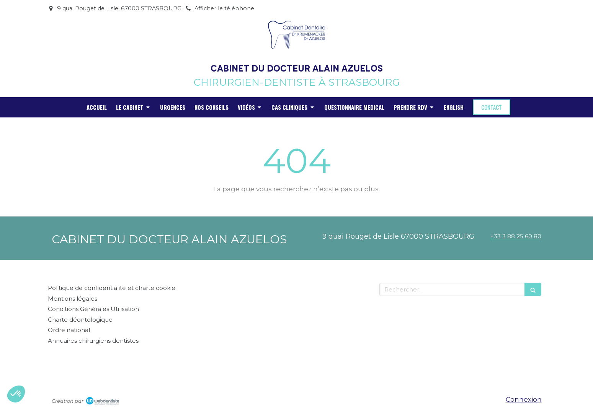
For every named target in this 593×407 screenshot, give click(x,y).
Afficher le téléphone (224, 8)
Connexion (524, 399)
